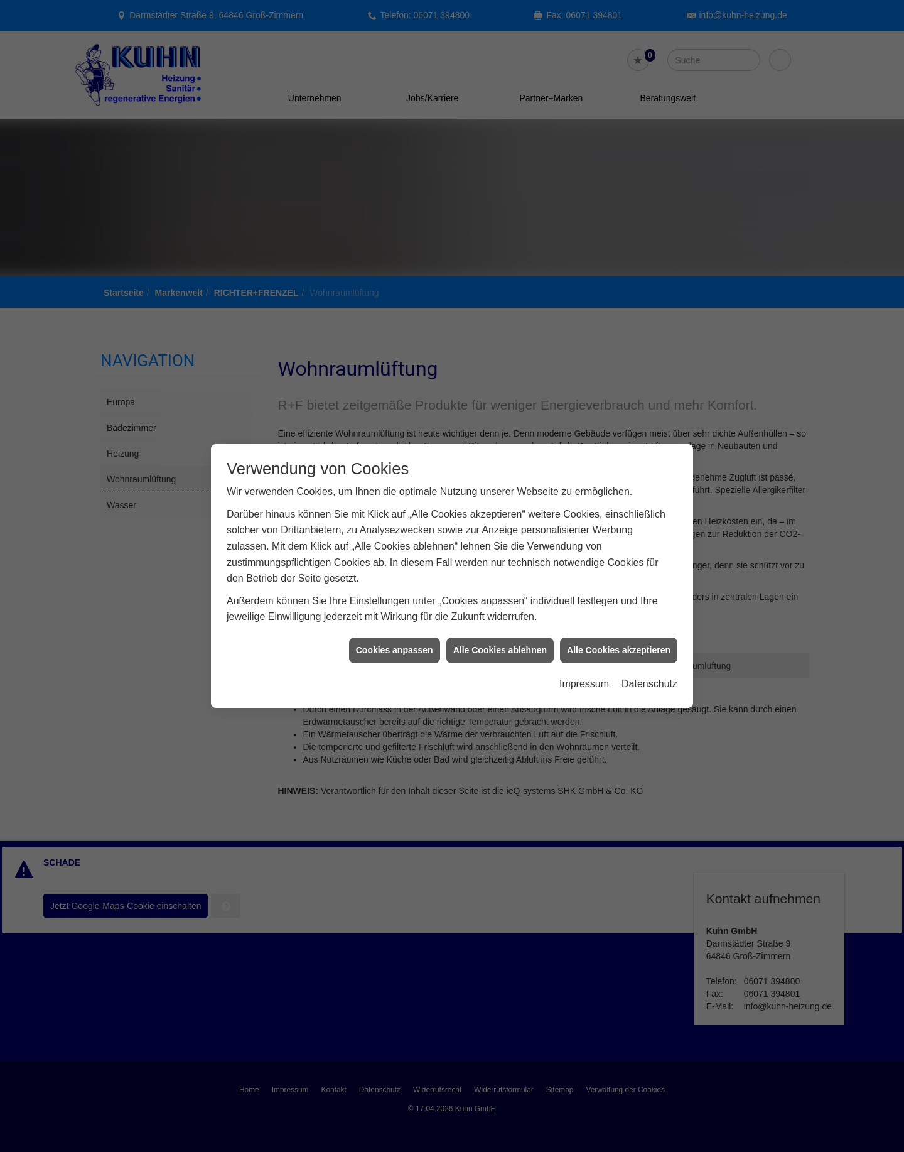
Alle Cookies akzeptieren (618, 624)
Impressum (584, 658)
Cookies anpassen (394, 624)
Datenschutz (649, 658)
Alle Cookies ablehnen (500, 624)
